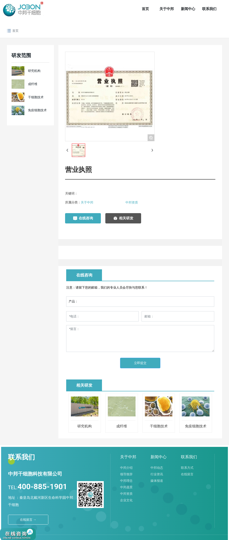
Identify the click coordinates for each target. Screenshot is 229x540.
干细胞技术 (36, 97)
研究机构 (34, 71)
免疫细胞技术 (37, 110)
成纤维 (32, 84)
